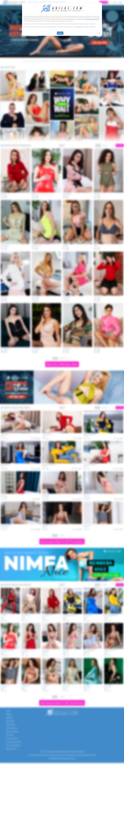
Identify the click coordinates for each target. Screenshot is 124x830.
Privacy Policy (79, 27)
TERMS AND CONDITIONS (92, 19)
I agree (60, 33)
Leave (99, 33)
